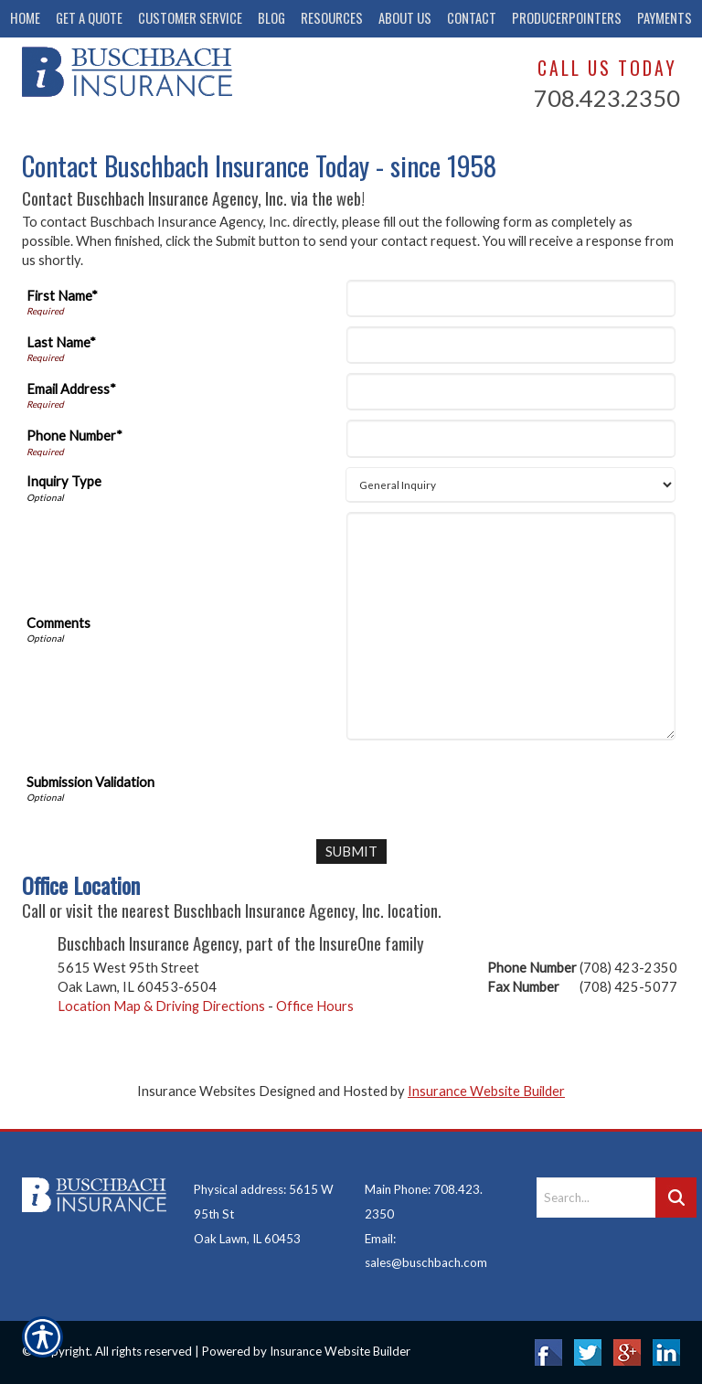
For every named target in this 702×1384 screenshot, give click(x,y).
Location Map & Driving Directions (161, 1005)
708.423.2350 (607, 98)
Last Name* (61, 342)
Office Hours (315, 1005)
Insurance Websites (196, 1091)
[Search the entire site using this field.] (596, 1197)
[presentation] (490, 785)
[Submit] (351, 851)
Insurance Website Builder (486, 1091)
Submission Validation (90, 782)
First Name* (62, 295)
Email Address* (71, 389)
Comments (58, 623)
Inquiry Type (64, 481)
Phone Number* (74, 435)
